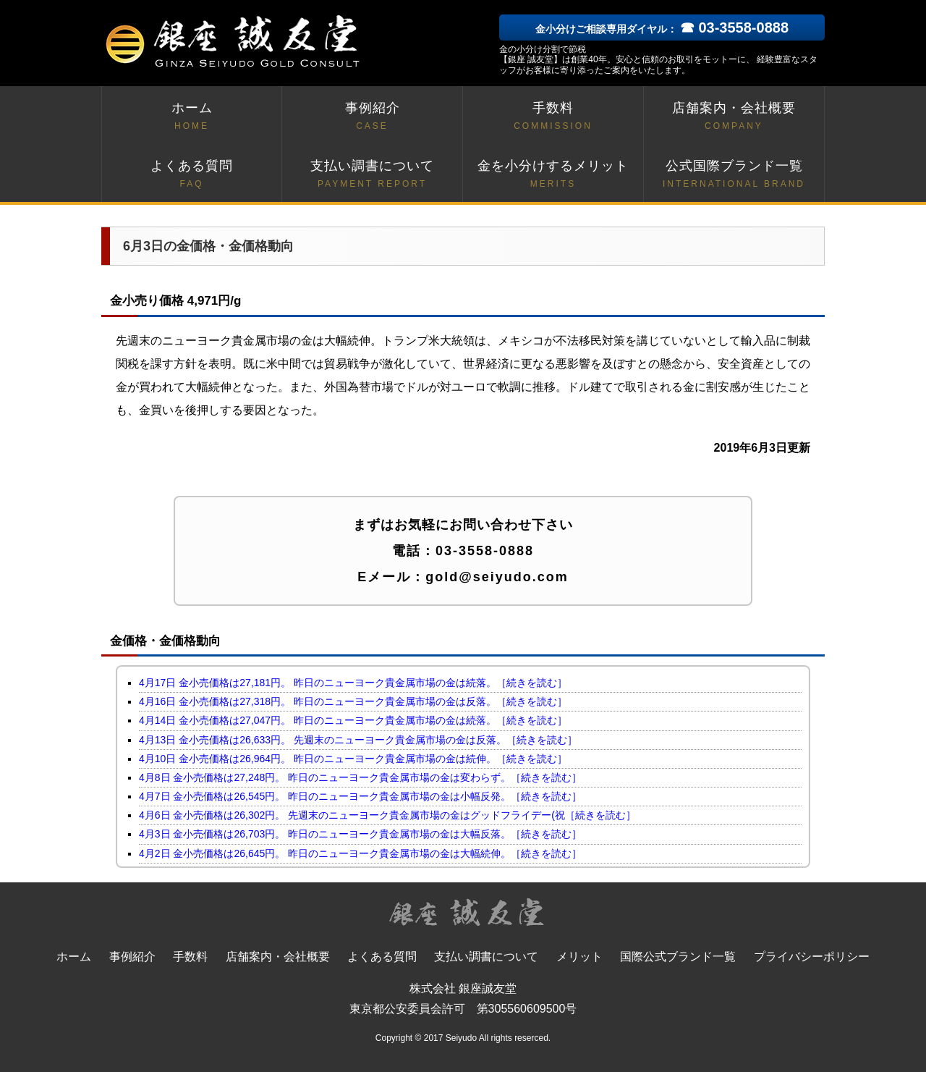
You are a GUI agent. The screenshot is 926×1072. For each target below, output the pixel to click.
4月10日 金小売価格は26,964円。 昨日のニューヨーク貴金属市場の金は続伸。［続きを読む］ (353, 758)
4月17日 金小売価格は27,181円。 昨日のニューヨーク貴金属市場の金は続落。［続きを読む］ (353, 682)
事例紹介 (372, 117)
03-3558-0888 (485, 551)
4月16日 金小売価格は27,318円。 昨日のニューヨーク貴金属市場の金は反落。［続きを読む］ (353, 701)
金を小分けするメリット (553, 175)
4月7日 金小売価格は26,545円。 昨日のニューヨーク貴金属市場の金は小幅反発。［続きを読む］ (360, 796)
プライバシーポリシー (812, 956)
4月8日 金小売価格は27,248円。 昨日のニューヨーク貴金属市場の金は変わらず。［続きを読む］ (360, 777)
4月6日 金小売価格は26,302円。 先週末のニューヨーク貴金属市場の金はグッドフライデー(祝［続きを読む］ (387, 815)
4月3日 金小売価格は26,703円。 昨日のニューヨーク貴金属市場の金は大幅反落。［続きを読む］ (360, 834)
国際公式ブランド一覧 (678, 956)
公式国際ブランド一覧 (734, 175)
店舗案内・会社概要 (734, 117)
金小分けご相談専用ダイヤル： (662, 29)
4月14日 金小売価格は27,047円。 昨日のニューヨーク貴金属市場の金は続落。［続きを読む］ (353, 720)
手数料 (553, 117)
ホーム (191, 117)
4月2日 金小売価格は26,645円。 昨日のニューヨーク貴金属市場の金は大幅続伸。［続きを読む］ (360, 853)
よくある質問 (191, 175)
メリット (579, 956)
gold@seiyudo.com (497, 577)
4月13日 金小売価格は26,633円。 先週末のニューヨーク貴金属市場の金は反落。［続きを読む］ (358, 740)
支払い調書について (372, 175)
